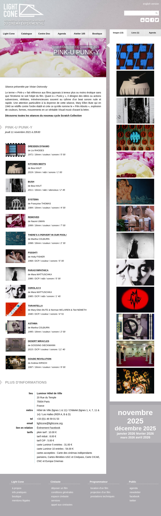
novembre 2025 (135, 416)
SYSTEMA (33, 199)
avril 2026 (143, 437)
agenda (134, 488)
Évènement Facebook (48, 427)
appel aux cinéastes (61, 504)
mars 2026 (128, 437)
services (55, 500)
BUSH (31, 181)
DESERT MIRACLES (38, 341)
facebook (134, 496)
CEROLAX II (34, 288)
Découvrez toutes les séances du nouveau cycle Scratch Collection (43, 115)
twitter (133, 500)
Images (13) (118, 33)
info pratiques (19, 492)
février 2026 (145, 433)
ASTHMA (33, 323)
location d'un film (99, 488)
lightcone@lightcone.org (50, 423)
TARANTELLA (35, 305)
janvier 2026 (126, 433)
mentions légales (21, 500)
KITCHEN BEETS (37, 164)
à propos (16, 488)
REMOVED (33, 217)
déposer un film (59, 488)
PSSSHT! (33, 252)
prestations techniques (102, 496)
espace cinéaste (60, 496)
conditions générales (62, 492)
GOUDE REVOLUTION (39, 359)
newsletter (135, 492)
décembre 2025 (135, 428)
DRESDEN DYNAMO (38, 146)
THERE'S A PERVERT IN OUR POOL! (47, 235)
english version (151, 3)
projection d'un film (100, 492)
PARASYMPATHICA (38, 270)
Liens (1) (135, 33)
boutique (16, 496)
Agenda (152, 33)
